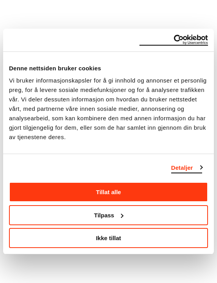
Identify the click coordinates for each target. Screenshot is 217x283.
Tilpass (108, 215)
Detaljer (182, 167)
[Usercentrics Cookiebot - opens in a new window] (173, 40)
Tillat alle (108, 192)
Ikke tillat (108, 238)
